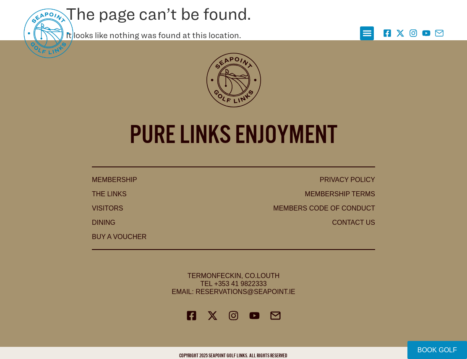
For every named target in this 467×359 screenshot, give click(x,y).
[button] (367, 33)
